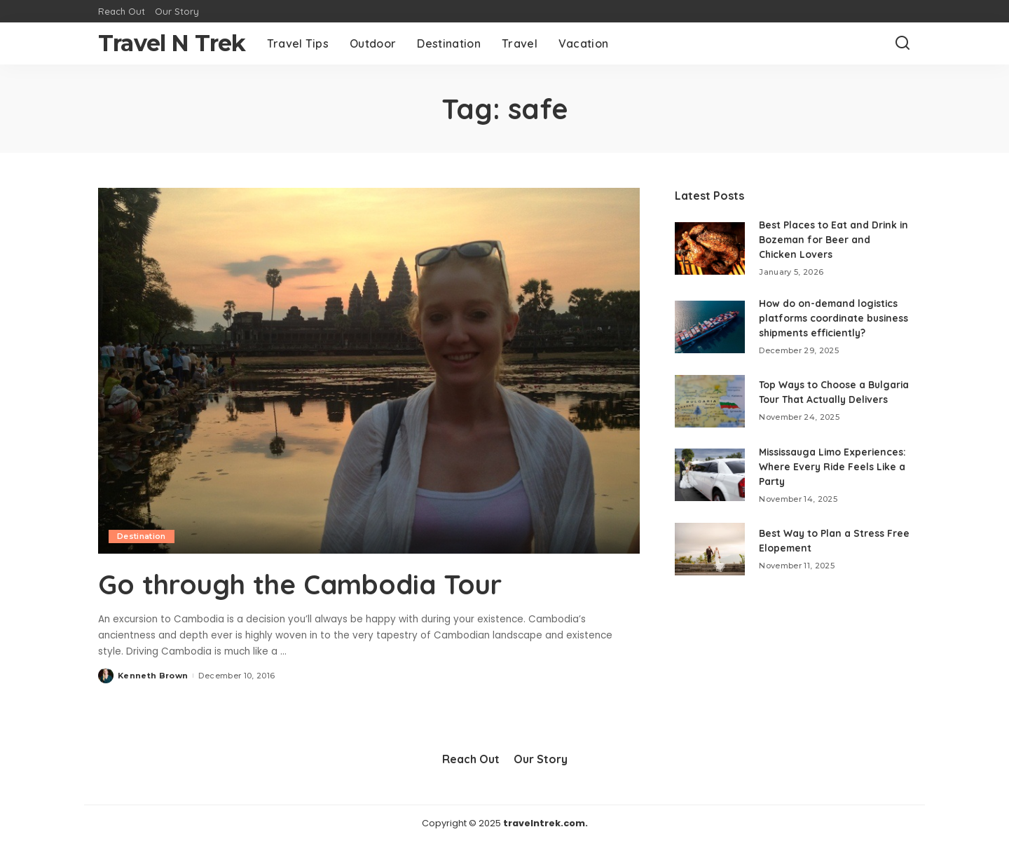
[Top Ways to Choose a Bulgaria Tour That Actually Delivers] (710, 419)
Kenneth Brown (153, 675)
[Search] (902, 43)
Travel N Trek (172, 43)
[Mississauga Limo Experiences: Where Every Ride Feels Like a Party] (710, 498)
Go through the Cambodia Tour (310, 583)
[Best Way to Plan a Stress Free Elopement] (710, 572)
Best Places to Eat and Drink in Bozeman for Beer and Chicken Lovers (834, 240)
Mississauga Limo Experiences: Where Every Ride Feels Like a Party (823, 489)
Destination (141, 536)
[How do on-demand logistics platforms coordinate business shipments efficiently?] (710, 334)
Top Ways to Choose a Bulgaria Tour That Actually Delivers (826, 411)
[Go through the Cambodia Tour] (369, 371)
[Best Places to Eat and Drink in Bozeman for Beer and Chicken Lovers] (710, 248)
